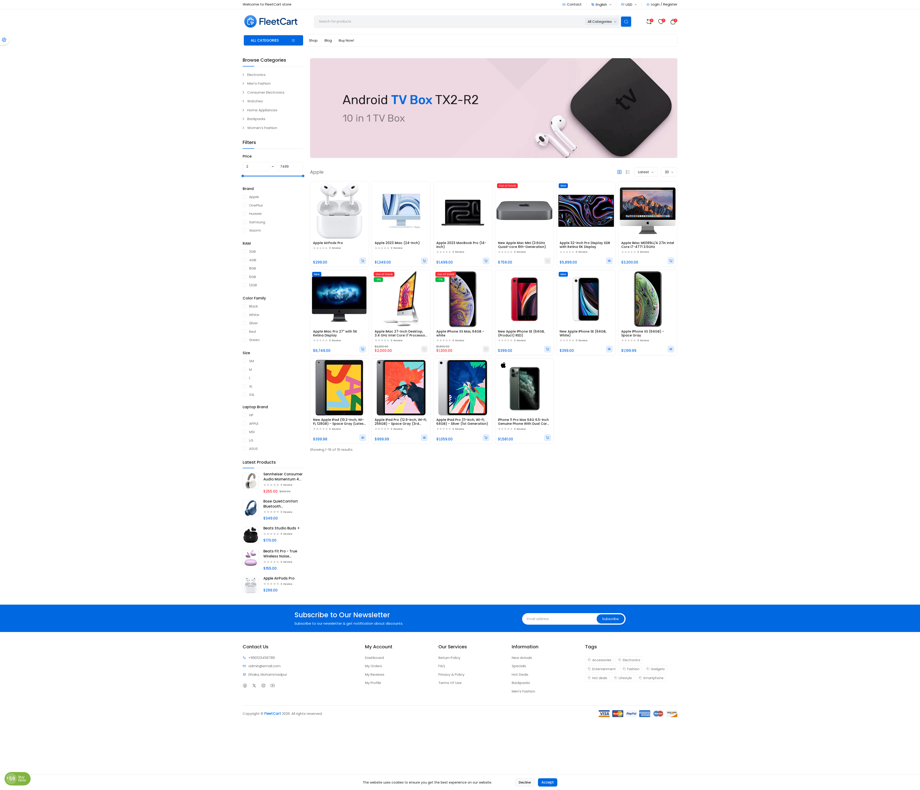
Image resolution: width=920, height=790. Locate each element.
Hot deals (597, 678)
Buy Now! (346, 40)
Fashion (631, 669)
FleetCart (272, 713)
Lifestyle (623, 678)
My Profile (373, 682)
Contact (572, 4)
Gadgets (655, 669)
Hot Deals (520, 674)
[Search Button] (626, 22)
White (254, 314)
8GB (252, 268)
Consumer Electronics (266, 92)
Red (252, 331)
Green (254, 339)
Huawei (255, 213)
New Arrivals (522, 657)
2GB (252, 251)
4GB (252, 260)
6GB (252, 276)
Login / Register (661, 4)
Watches (255, 101)
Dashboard (374, 657)
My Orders (373, 666)
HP (251, 415)
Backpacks (256, 118)
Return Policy (449, 657)
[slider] (242, 176)
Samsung (257, 222)
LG (251, 440)
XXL (252, 394)
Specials (519, 666)
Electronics (256, 74)
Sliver (253, 323)
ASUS (253, 448)
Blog (328, 40)
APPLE (254, 423)
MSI (252, 431)
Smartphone (651, 678)
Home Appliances (262, 110)
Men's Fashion (259, 83)
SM (251, 361)
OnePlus (256, 205)
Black (253, 306)
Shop (313, 40)
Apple (254, 196)
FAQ (441, 666)
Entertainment (602, 669)
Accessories (599, 660)
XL (251, 386)
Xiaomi (255, 230)
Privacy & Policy (451, 674)
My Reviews (374, 674)
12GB (253, 285)
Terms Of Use (450, 682)
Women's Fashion (262, 127)
